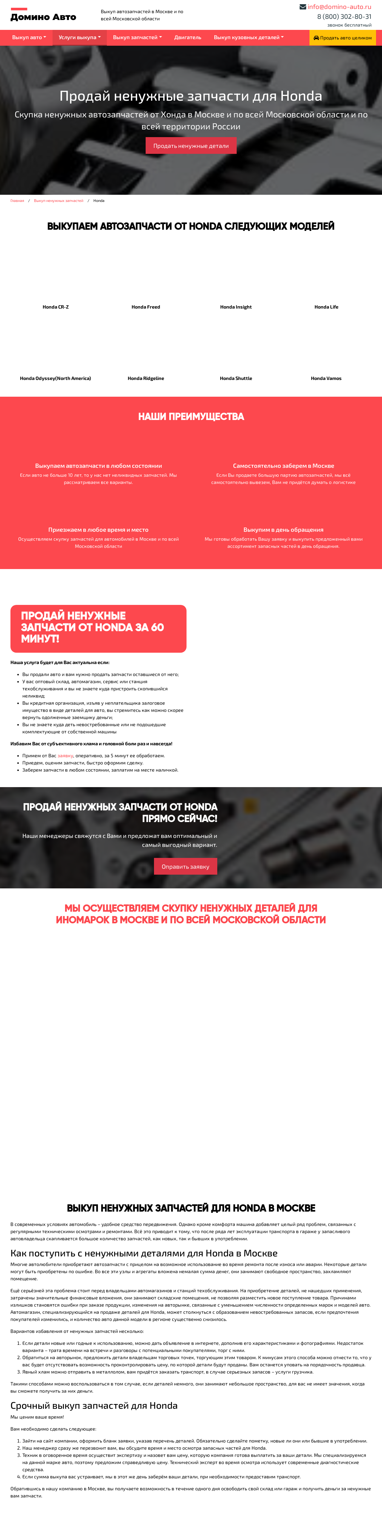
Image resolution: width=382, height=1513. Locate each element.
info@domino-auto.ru (340, 6)
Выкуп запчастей (135, 37)
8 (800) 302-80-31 (344, 16)
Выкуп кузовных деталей (247, 37)
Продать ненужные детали (191, 145)
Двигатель (187, 37)
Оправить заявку (186, 866)
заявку (65, 755)
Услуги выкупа (77, 37)
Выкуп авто (27, 37)
